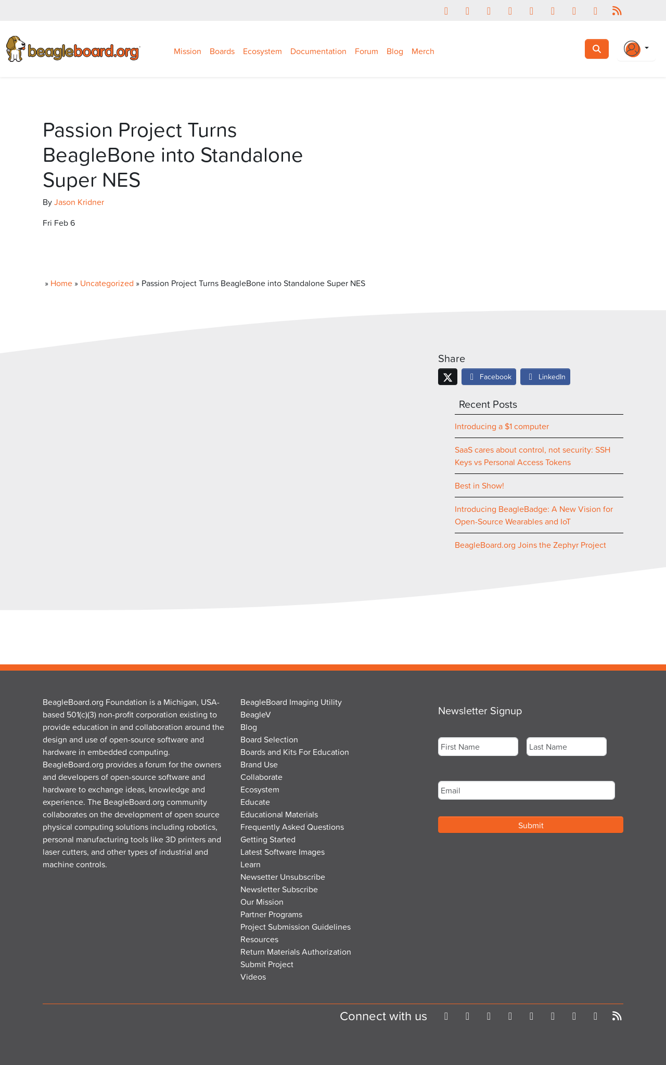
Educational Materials (279, 814)
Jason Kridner (79, 202)
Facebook (488, 376)
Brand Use (259, 764)
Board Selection (269, 739)
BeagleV (255, 714)
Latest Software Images (282, 851)
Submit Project (266, 964)
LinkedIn (545, 376)
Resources (259, 939)
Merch (423, 51)
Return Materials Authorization (295, 951)
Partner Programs (271, 914)
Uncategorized (107, 283)
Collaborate (261, 776)
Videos (253, 976)
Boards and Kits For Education (294, 752)
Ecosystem (262, 51)
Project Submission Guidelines (295, 926)
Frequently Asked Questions (292, 826)
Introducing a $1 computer (502, 426)
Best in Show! (479, 485)
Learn (250, 864)
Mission (187, 51)
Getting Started (268, 839)
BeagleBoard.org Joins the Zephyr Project (530, 544)
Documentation (318, 51)
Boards (222, 51)
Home (61, 283)
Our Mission (262, 901)
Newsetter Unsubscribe (282, 876)
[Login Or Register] (636, 49)
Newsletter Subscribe (279, 889)
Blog (395, 51)
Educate (255, 801)
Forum (366, 51)
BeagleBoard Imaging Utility (291, 702)
